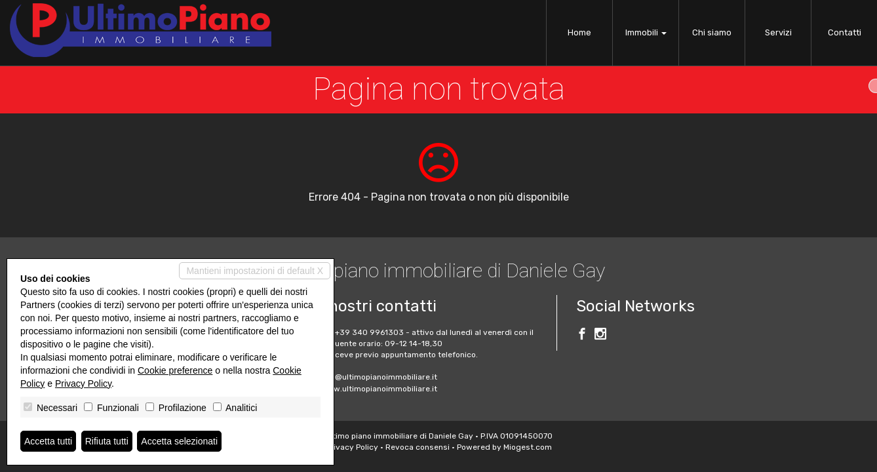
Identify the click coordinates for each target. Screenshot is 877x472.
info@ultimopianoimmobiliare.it (379, 377)
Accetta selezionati (179, 441)
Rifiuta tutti (106, 441)
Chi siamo (711, 32)
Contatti (844, 32)
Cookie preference (175, 370)
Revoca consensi (417, 447)
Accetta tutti (48, 441)
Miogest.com (527, 447)
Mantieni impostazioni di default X (254, 271)
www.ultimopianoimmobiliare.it (379, 388)
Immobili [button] (646, 32)
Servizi (778, 32)
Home (579, 32)
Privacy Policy (352, 447)
